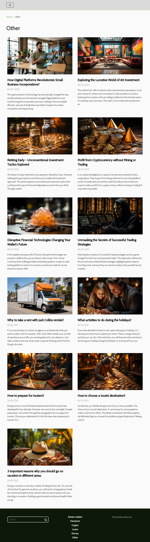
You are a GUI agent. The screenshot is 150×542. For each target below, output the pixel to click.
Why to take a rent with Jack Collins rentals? (35, 320)
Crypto (75, 525)
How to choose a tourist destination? (101, 395)
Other (75, 537)
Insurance (75, 521)
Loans (75, 529)
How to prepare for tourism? (25, 395)
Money (75, 533)
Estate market (75, 517)
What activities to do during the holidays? (104, 320)
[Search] (27, 519)
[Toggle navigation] (10, 4)
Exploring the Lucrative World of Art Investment (108, 80)
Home (9, 16)
